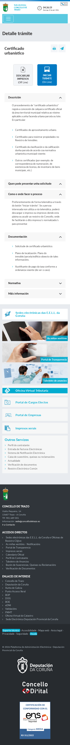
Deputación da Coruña (17, 584)
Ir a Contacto (8, 524)
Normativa (14, 283)
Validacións (11, 608)
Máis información (18, 293)
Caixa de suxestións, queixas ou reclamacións (31, 456)
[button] (64, 4)
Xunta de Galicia (13, 587)
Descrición (14, 97)
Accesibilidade (29, 630)
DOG (8, 598)
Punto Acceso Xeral (15, 591)
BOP (7, 594)
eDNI (8, 605)
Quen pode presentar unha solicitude (30, 183)
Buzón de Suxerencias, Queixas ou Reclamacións (31, 564)
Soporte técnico (11, 630)
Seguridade (22, 633)
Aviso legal (57, 630)
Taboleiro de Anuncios (17, 561)
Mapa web (44, 630)
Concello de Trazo (14, 580)
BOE (7, 601)
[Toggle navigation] (8, 18)
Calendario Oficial (15, 554)
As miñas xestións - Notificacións (23, 544)
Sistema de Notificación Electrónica (26, 452)
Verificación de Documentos (20, 568)
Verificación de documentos (22, 464)
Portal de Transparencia (18, 547)
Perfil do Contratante (17, 557)
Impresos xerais (14, 551)
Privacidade (8, 633)
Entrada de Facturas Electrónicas (25, 449)
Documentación (17, 236)
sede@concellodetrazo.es (27, 521)
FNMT (8, 612)
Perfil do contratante (18, 445)
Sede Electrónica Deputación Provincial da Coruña (32, 619)
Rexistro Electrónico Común (22, 468)
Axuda (33, 633)
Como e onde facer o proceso (25, 194)
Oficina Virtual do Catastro (19, 615)
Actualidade (14, 460)
